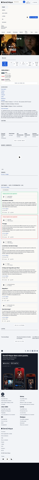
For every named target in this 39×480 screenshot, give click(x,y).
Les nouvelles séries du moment (27, 404)
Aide (2, 437)
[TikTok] (32, 351)
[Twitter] (25, 351)
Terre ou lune (4, 421)
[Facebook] (28, 351)
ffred (8, 263)
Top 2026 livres (23, 408)
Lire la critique (5, 208)
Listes (3, 328)
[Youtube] (37, 351)
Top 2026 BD (4, 419)
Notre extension (4, 435)
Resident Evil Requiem (6, 410)
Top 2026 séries (23, 398)
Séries (22, 396)
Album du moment (24, 424)
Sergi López (11, 133)
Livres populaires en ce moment (27, 414)
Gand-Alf (9, 219)
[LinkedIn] (35, 351)
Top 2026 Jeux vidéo (5, 408)
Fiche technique (4, 108)
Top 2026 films (4, 398)
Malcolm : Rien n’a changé (26, 402)
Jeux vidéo (4, 406)
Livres (22, 406)
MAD (2, 422)
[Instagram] (30, 351)
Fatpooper (9, 241)
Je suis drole (23, 412)
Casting (3, 120)
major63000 (9, 196)
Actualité (3, 404)
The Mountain (23, 421)
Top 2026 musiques (24, 419)
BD (2, 417)
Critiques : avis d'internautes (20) (13, 185)
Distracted (22, 422)
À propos (3, 431)
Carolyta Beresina (11, 284)
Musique (22, 417)
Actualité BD (4, 424)
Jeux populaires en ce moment (8, 414)
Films (3, 396)
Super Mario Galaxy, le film (7, 402)
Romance (17, 103)
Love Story (22, 400)
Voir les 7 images (5, 174)
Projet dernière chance (6, 400)
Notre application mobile (6, 433)
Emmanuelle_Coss (11, 304)
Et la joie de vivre (23, 410)
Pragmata (3, 412)
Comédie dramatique (9, 103)
